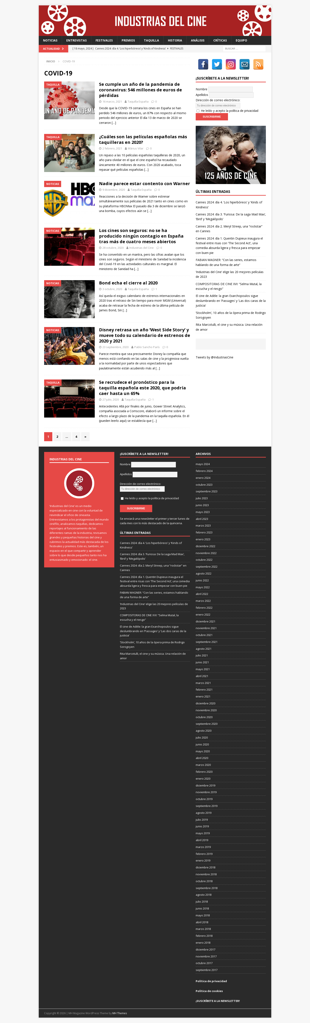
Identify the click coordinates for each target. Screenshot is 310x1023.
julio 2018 (202, 901)
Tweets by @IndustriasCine (214, 357)
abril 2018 (202, 922)
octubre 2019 (204, 799)
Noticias (50, 40)
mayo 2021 (203, 669)
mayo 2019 (203, 833)
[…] (114, 123)
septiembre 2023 (206, 491)
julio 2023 (202, 498)
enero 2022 (203, 614)
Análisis (198, 40)
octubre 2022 (204, 560)
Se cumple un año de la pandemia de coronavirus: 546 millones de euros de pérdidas (140, 89)
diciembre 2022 (205, 546)
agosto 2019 (203, 813)
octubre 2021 (204, 635)
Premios (128, 40)
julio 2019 (202, 820)
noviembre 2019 (206, 792)
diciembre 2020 (205, 703)
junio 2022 (202, 580)
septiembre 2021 (206, 642)
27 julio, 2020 (110, 399)
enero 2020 (203, 778)
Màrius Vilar (135, 148)
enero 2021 (203, 696)
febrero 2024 (204, 471)
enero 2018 (203, 943)
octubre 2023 (204, 485)
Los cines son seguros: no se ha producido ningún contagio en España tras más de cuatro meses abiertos (141, 235)
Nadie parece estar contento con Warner (144, 183)
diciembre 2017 (205, 949)
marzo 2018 (203, 929)
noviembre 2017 (206, 956)
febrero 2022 (204, 608)
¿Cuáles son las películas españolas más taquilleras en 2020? (143, 139)
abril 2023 (202, 519)
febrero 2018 (204, 936)
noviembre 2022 (206, 553)
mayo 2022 (203, 587)
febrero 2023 (204, 532)
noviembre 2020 (206, 710)
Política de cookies (209, 991)
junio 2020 (202, 744)
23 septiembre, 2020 (115, 347)
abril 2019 (202, 840)
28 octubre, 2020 (113, 248)
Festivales (104, 40)
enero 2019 (203, 860)
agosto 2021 (203, 649)
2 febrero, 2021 (112, 148)
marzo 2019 (203, 847)
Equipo (241, 40)
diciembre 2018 (205, 867)
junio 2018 (202, 908)
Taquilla (151, 40)
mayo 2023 (203, 512)
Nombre (201, 89)
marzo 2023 (203, 525)
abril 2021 (202, 676)
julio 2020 (202, 737)
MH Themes (119, 1013)
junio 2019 (202, 826)
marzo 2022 (203, 601)
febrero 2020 (204, 772)
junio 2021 (202, 662)
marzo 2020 (203, 765)
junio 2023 (202, 505)
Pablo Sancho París (147, 347)
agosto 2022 (203, 573)
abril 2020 (202, 758)
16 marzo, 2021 (112, 101)
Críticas (220, 40)
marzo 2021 (203, 683)
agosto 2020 (203, 731)
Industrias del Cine (141, 248)
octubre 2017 (204, 963)
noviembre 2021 (206, 628)
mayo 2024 (203, 464)
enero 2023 (203, 539)
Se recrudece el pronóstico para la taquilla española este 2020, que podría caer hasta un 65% (142, 387)
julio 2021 (202, 655)
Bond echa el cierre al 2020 (128, 283)
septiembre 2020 (206, 724)
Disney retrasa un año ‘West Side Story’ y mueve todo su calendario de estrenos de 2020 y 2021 (144, 335)
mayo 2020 (203, 751)
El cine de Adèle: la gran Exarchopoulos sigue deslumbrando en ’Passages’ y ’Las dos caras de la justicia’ (231, 300)
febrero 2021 (204, 689)
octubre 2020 (204, 717)
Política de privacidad (211, 981)
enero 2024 (203, 478)
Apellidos (202, 95)
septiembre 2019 (206, 806)
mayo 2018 (203, 915)
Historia (175, 40)
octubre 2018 (204, 881)
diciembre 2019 (205, 785)
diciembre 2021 (205, 621)
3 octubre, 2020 (112, 289)
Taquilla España (138, 101)
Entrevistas (76, 40)
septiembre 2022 (206, 566)
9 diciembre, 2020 (113, 190)
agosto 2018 (203, 895)
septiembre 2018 (206, 888)
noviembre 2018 (206, 874)
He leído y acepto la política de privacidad (229, 111)
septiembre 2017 (206, 970)
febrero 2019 (204, 854)
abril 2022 (202, 594)
